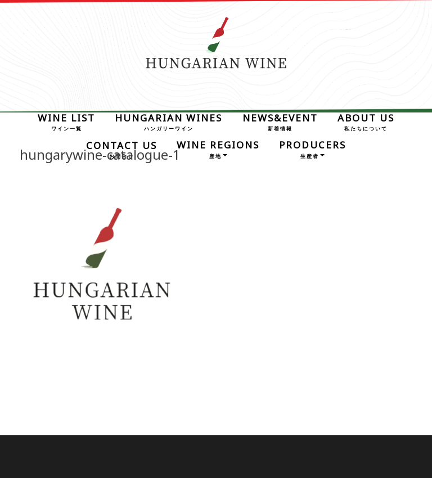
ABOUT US (366, 121)
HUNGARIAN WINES (168, 121)
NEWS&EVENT (280, 121)
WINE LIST (66, 121)
